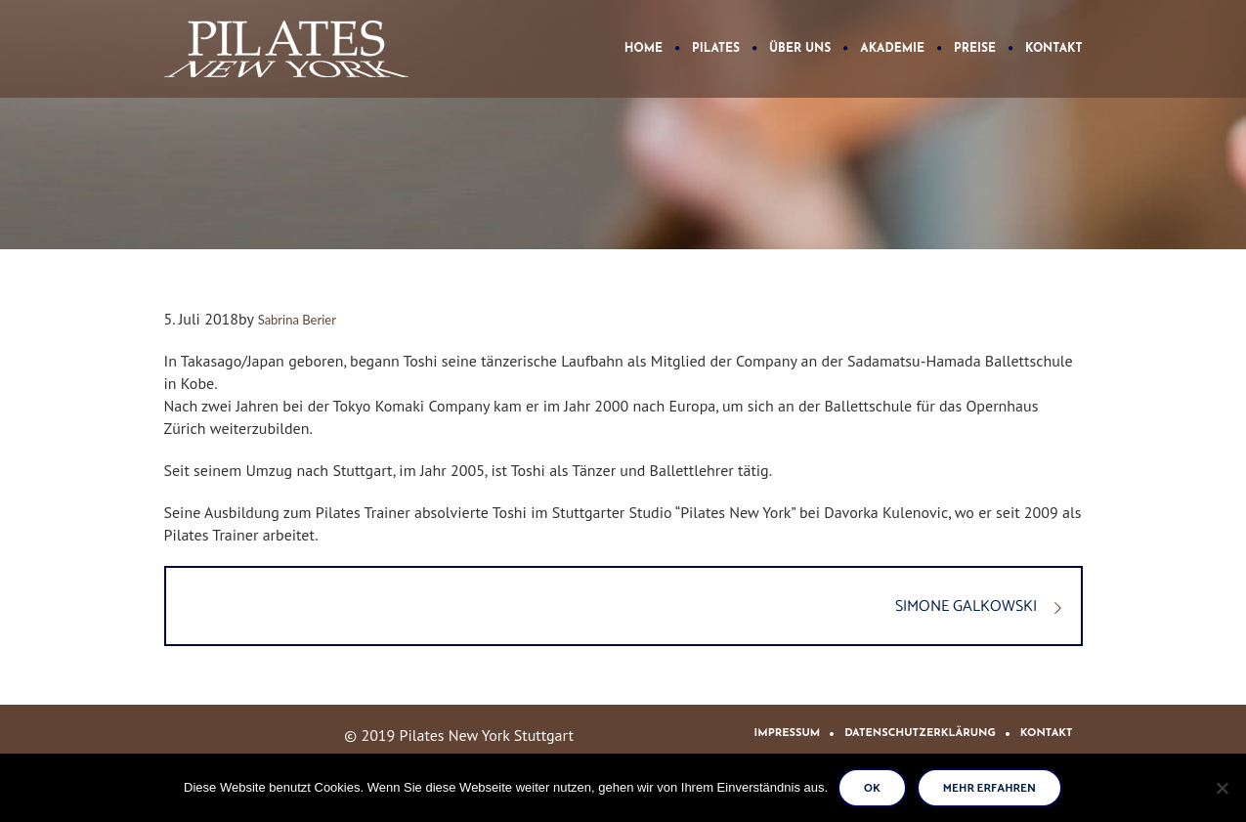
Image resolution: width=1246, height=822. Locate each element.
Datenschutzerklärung (920, 733)
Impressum (787, 733)
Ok (872, 788)
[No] (1221, 788)
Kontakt (1046, 733)
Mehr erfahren (989, 788)
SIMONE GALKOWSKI (966, 607)
